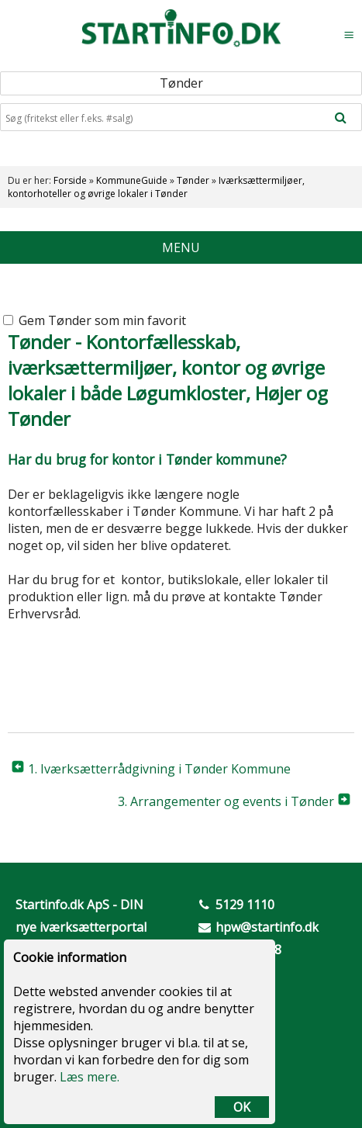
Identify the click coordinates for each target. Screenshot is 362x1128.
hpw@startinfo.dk (267, 927)
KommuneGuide (131, 180)
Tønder (193, 180)
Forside (70, 180)
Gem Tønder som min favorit (94, 320)
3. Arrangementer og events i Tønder (226, 801)
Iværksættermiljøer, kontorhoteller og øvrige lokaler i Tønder (156, 187)
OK (241, 1107)
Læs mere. (89, 1076)
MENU (181, 247)
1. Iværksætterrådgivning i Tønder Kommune (159, 768)
